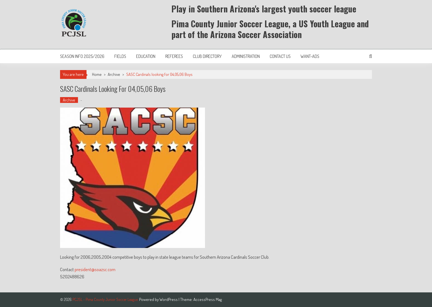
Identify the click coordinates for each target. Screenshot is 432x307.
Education (145, 56)
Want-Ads (310, 56)
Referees (174, 56)
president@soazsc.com (95, 269)
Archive (114, 74)
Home (97, 74)
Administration (246, 56)
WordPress (169, 299)
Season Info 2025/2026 (82, 56)
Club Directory (207, 56)
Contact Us (280, 56)
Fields (120, 56)
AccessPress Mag (207, 299)
